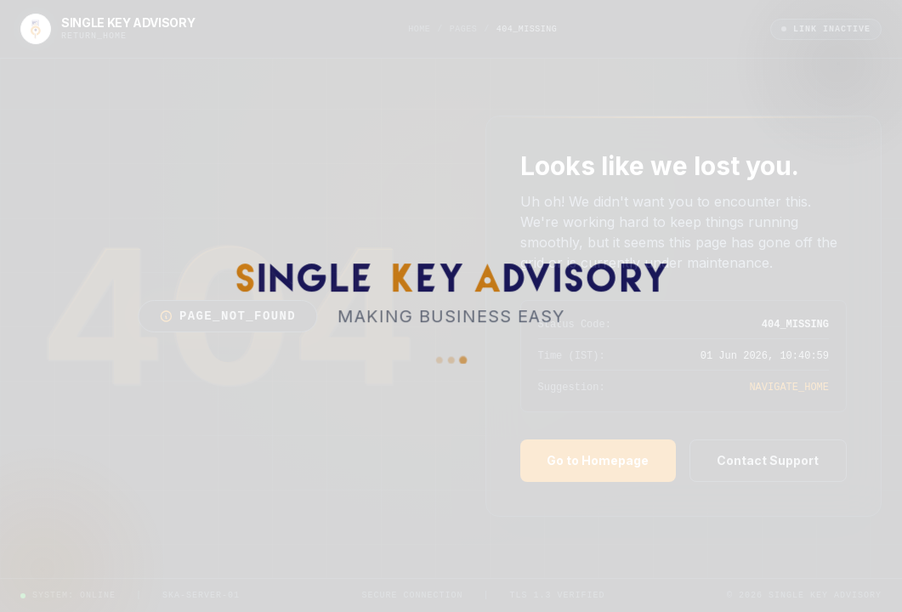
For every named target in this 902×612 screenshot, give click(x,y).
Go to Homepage (598, 460)
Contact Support (768, 460)
